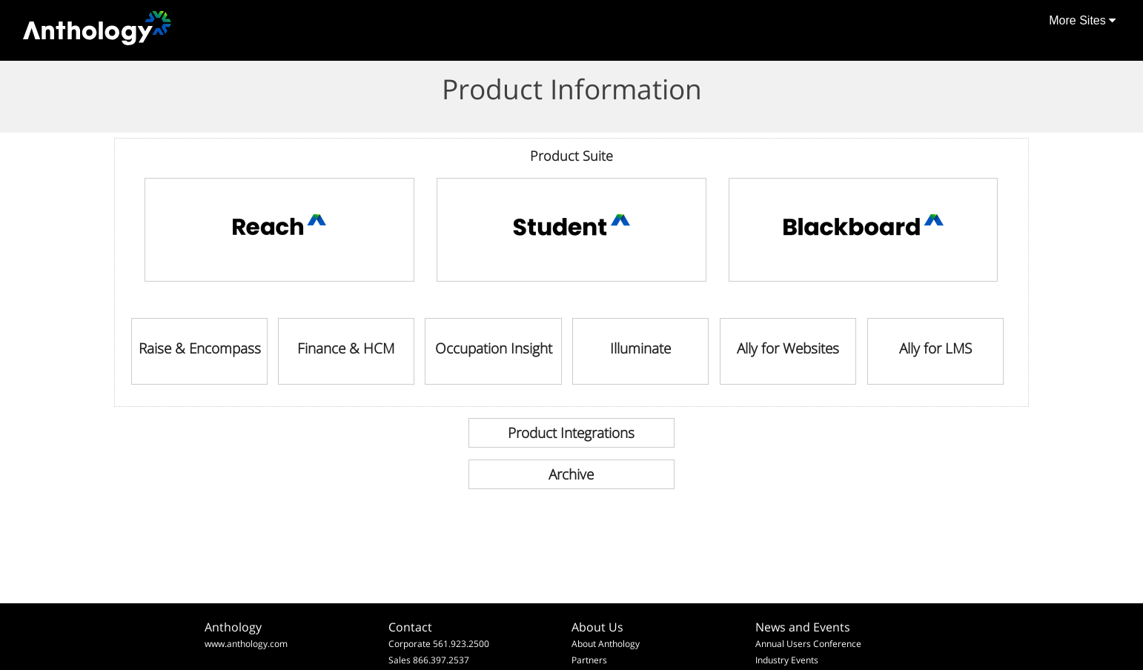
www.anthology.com (246, 643)
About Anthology (606, 643)
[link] (279, 230)
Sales (399, 660)
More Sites (1082, 20)
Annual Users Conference (808, 643)
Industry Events (786, 660)
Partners (589, 660)
